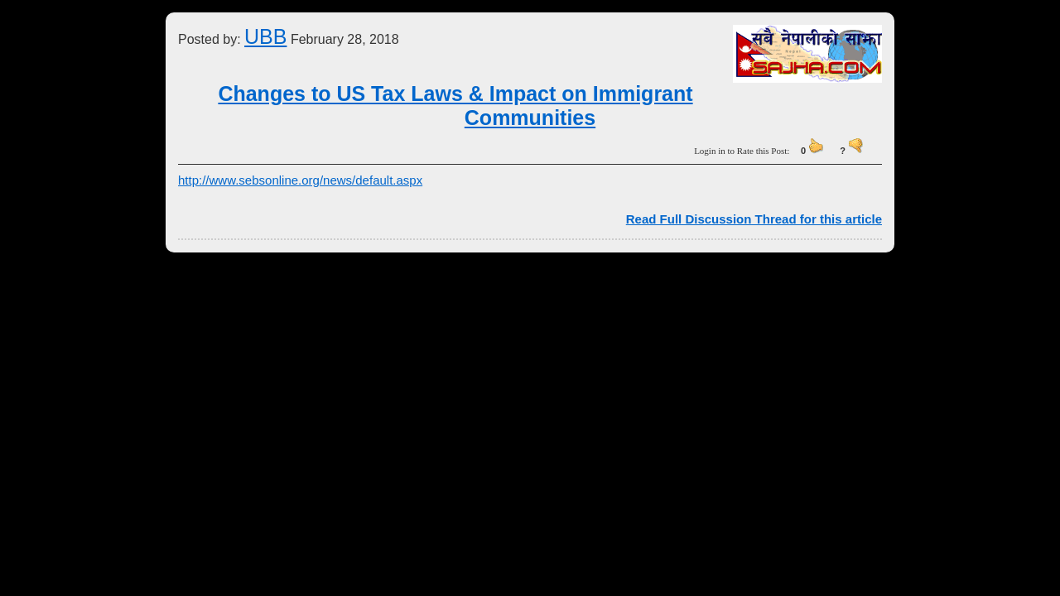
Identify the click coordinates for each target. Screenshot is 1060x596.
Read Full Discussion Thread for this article (754, 219)
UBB (265, 36)
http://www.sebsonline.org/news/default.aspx (300, 180)
